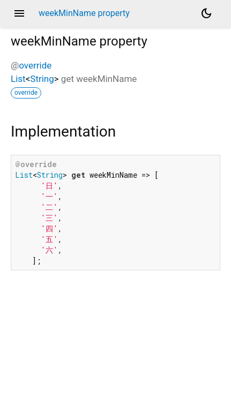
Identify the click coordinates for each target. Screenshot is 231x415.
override (35, 65)
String (42, 78)
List (18, 78)
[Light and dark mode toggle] (206, 13)
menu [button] (19, 13)
